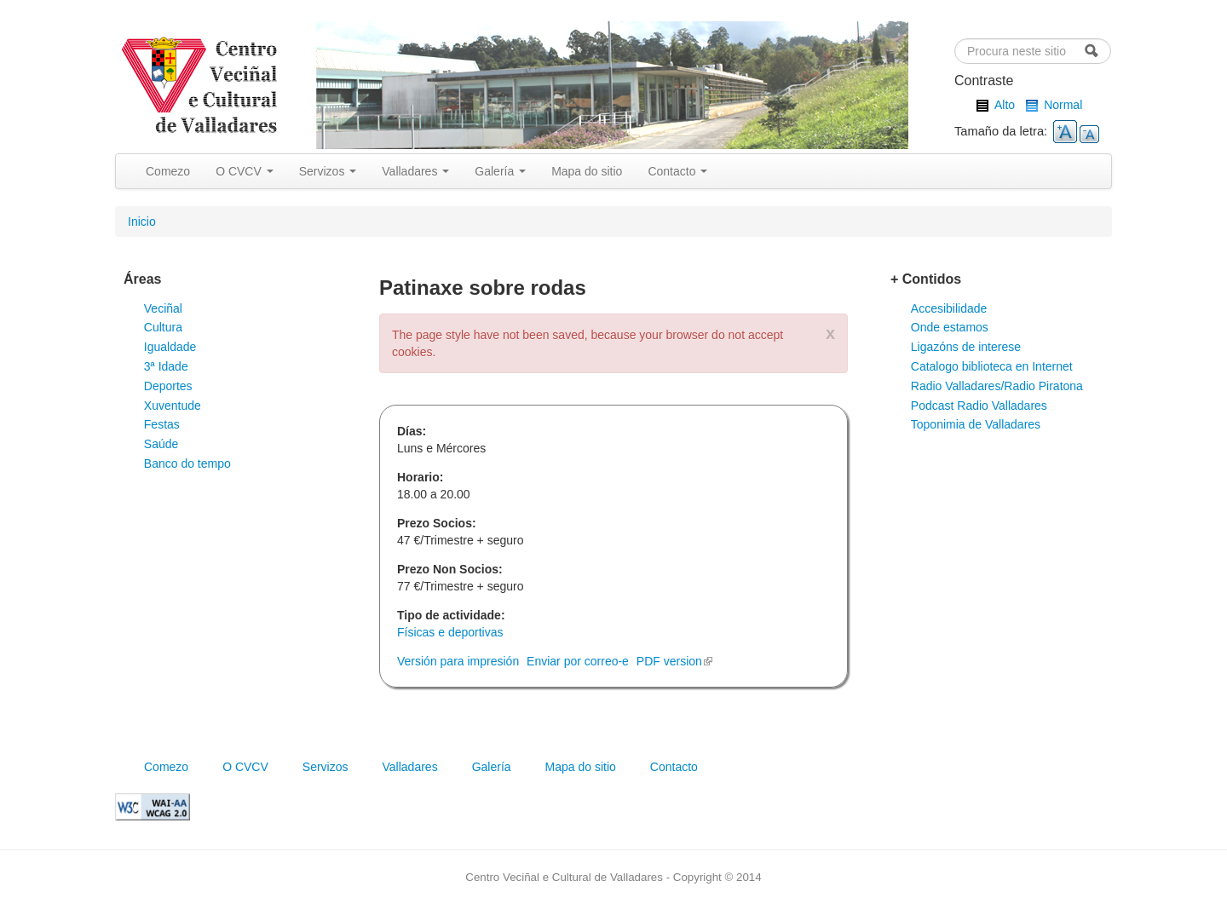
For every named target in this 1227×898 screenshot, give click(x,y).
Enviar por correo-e (578, 661)
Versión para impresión (458, 661)
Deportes (168, 386)
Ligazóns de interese (966, 347)
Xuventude (172, 405)
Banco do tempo (187, 463)
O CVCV (245, 171)
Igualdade (170, 347)
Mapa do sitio (586, 171)
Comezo (168, 171)
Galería (500, 171)
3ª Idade (166, 366)
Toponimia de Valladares (975, 424)
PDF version (674, 661)
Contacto (677, 171)
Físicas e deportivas (450, 632)
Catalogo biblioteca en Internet (992, 366)
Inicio (142, 221)
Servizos (328, 171)
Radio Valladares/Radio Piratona (997, 386)
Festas (162, 424)
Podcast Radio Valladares (979, 405)
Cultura (163, 327)
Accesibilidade (949, 308)
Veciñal (163, 308)
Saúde (161, 444)
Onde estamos (949, 327)
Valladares (415, 171)
